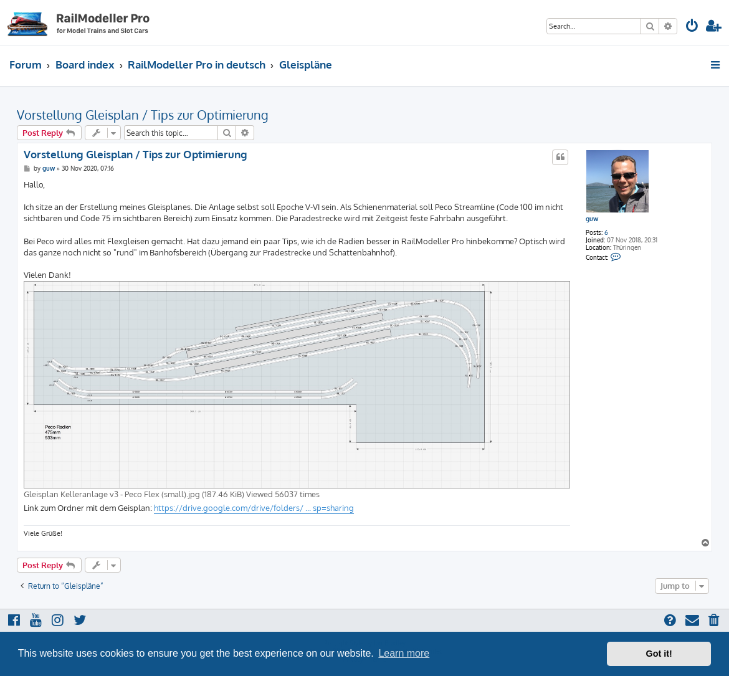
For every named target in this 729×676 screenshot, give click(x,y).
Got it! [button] (659, 654)
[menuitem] (692, 27)
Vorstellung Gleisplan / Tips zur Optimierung (143, 115)
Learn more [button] (403, 653)
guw (592, 218)
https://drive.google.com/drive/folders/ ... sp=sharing (254, 508)
